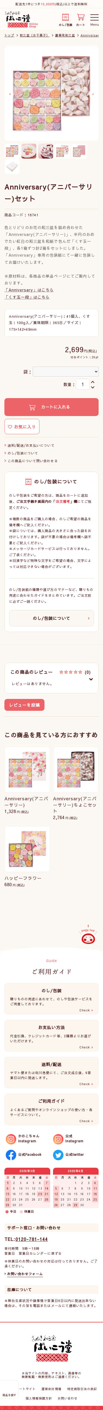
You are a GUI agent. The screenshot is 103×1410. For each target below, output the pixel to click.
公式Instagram (74, 1138)
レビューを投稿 (24, 705)
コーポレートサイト (21, 1389)
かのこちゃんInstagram (29, 1138)
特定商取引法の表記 (82, 1389)
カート (80, 24)
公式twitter (74, 1154)
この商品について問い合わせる (33, 461)
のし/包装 (66, 24)
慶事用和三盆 (65, 35)
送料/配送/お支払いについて (31, 445)
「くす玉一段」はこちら (27, 297)
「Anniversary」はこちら (29, 290)
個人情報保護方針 (39, 1398)
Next (93, 94)
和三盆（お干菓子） (34, 35)
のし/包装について (23, 453)
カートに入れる (55, 407)
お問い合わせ (67, 1398)
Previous (10, 94)
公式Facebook (30, 1154)
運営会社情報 (51, 1389)
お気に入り (22, 427)
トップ (9, 35)
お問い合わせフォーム (25, 1274)
